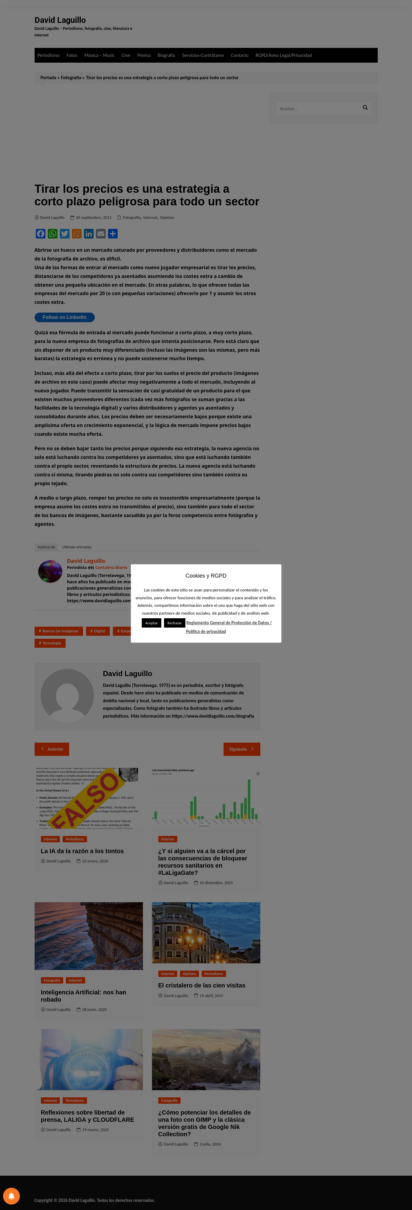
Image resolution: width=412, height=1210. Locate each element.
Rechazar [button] (175, 623)
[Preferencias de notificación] (11, 1196)
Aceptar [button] (151, 623)
